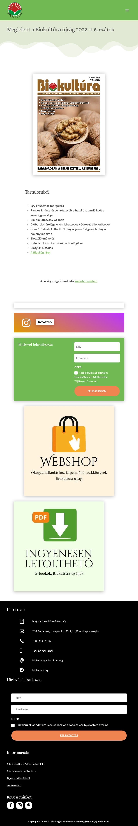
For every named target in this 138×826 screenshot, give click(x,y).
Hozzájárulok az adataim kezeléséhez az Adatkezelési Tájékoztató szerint (91, 377)
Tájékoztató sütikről (18, 778)
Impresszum (14, 785)
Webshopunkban (86, 281)
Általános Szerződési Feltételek (25, 764)
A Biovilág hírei (40, 252)
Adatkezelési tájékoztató (21, 771)
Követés (45, 322)
